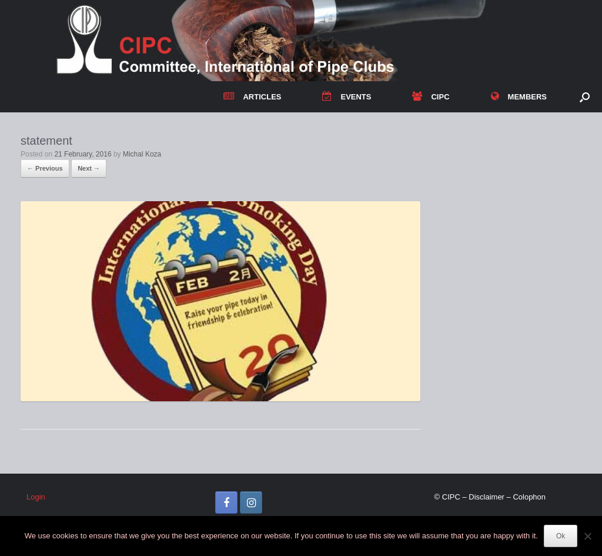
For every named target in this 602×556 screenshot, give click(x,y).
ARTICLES (252, 96)
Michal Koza (142, 154)
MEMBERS (519, 96)
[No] (587, 536)
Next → (89, 168)
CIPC (430, 96)
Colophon (529, 496)
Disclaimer (486, 496)
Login (35, 496)
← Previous (45, 168)
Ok (560, 536)
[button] (584, 96)
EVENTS (346, 96)
